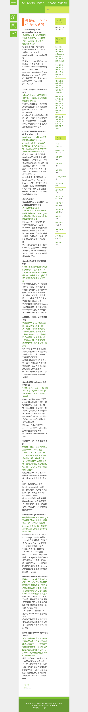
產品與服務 (31, 2)
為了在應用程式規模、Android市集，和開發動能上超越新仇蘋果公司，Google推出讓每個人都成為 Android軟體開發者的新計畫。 (35, 213)
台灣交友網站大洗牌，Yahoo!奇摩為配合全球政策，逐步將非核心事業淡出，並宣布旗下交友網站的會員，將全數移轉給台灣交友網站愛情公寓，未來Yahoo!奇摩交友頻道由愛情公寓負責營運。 (34, 647)
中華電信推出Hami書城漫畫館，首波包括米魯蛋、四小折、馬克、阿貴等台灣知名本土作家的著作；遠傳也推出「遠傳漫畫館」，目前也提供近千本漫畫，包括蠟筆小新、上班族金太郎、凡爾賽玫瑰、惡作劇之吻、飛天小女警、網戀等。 (34, 334)
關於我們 (40, 2)
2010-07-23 (26, 684)
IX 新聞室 (58, 157)
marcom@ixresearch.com (47, 708)
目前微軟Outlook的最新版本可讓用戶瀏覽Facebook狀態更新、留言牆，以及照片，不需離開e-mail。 (34, 39)
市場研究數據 (51, 2)
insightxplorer (27, 686)
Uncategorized (60, 177)
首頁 (23, 2)
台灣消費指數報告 (59, 204)
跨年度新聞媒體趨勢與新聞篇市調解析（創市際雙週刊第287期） (59, 122)
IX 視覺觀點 (62, 2)
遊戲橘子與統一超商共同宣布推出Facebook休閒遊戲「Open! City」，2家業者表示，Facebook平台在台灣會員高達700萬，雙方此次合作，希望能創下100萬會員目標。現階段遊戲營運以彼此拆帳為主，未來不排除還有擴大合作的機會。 (34, 458)
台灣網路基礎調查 (59, 210)
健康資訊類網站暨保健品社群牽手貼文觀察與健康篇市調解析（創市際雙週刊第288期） (59, 104)
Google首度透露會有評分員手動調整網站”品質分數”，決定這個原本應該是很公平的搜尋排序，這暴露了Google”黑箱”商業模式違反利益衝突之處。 (35, 273)
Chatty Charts (57, 145)
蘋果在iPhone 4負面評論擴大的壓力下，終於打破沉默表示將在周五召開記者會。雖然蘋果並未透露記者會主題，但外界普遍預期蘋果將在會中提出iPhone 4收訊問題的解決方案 (34, 586)
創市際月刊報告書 (59, 197)
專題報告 (58, 216)
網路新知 (26, 687)
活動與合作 (59, 229)
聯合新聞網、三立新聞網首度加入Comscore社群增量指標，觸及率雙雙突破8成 (59, 54)
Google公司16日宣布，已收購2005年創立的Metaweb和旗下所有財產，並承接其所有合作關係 (35, 392)
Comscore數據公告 (59, 151)
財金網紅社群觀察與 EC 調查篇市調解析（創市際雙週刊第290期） (59, 71)
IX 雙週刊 (58, 170)
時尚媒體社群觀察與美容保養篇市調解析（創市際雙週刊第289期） (59, 86)
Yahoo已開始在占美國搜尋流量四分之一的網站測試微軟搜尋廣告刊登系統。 (34, 98)
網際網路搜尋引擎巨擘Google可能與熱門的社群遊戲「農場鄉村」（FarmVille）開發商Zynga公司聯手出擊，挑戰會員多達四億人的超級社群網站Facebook (35, 524)
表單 (61, 29)
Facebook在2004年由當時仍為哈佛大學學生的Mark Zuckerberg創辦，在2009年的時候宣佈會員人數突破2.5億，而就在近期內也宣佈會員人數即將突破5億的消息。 (34, 144)
